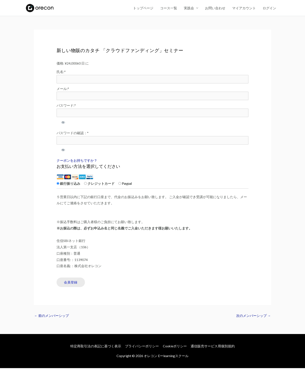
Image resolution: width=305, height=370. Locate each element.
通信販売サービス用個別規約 (213, 348)
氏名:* (61, 73)
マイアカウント (244, 8)
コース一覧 (168, 8)
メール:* (63, 90)
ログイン (269, 8)
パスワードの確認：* (73, 135)
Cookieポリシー (175, 348)
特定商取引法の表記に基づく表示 (95, 348)
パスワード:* (66, 107)
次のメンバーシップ (253, 318)
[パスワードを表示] (63, 124)
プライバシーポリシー (142, 348)
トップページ (143, 8)
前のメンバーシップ (51, 318)
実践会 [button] (189, 8)
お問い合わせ (215, 8)
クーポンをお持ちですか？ (77, 162)
